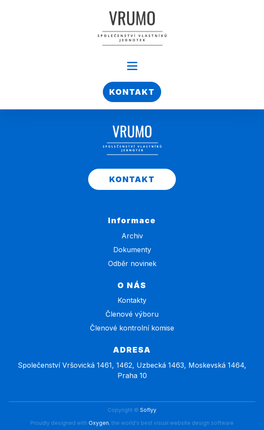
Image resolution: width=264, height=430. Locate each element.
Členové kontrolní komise (132, 328)
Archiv (132, 235)
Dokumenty (132, 249)
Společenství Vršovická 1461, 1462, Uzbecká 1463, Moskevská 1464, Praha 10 (132, 370)
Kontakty (132, 300)
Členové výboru (132, 314)
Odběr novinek (132, 263)
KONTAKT (132, 91)
